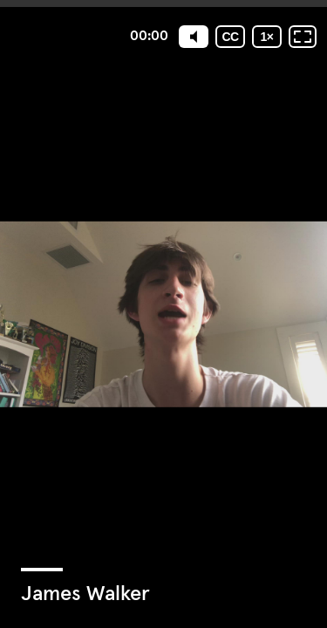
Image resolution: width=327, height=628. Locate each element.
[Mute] (193, 36)
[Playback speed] (267, 36)
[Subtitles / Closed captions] (230, 36)
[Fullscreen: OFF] (303, 36)
